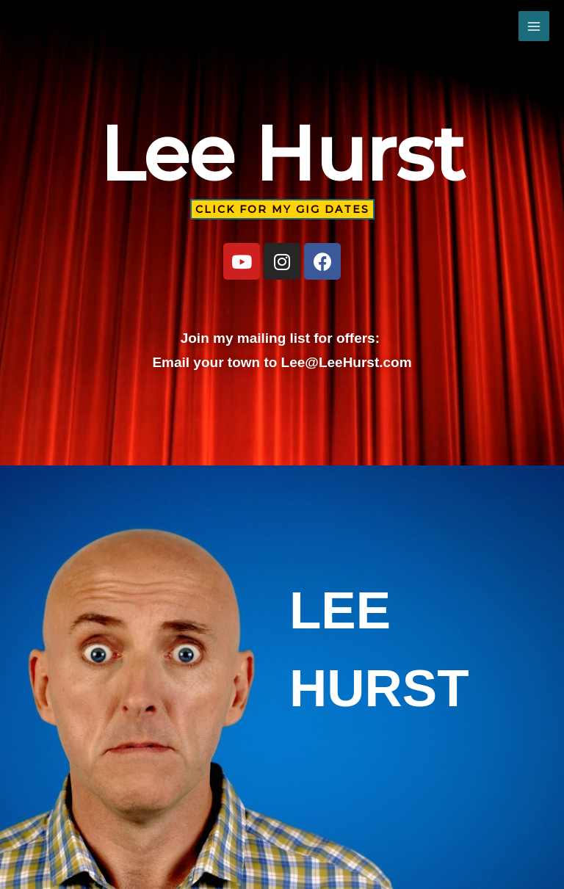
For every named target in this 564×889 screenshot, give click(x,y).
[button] (282, 209)
